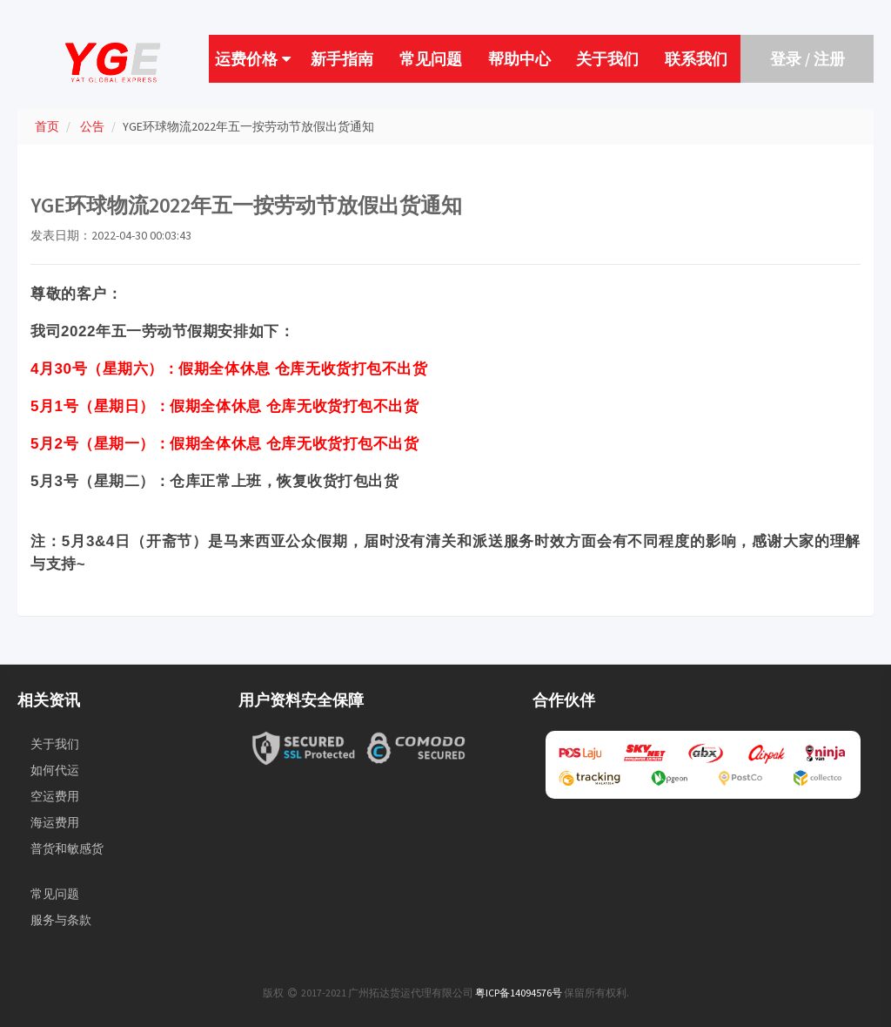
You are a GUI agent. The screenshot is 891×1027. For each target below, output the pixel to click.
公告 (92, 126)
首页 (47, 126)
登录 (785, 59)
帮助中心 (519, 59)
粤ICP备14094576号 (518, 992)
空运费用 (54, 796)
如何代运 (54, 770)
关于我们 (607, 59)
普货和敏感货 (67, 848)
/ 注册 (823, 59)
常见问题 (430, 59)
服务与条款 (60, 920)
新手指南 (342, 59)
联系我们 (696, 59)
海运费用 (54, 822)
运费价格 (253, 59)
